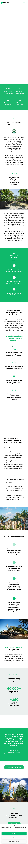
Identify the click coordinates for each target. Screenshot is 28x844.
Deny (14, 837)
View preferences (14, 841)
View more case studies (14, 767)
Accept (14, 833)
